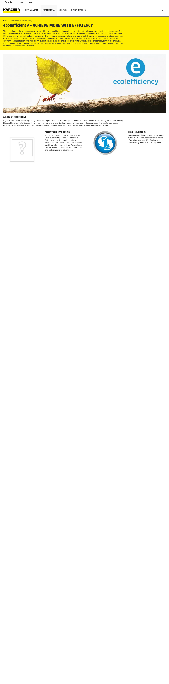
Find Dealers (8, 666)
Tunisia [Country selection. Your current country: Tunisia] (9, 2)
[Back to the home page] (12, 10)
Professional (49, 10)
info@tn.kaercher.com (100, 681)
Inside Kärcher (78, 10)
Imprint (6, 669)
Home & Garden (31, 10)
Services (63, 10)
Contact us (91, 663)
